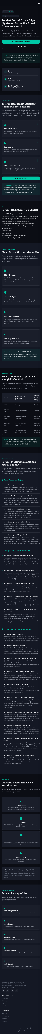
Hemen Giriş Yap (21, 178)
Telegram (4, 1021)
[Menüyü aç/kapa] (38, 3)
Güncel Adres (5, 1016)
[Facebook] (12, 990)
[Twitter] (3, 990)
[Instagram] (7, 990)
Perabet (4, 11)
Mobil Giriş (4, 1013)
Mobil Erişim (5, 1001)
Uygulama (4, 1018)
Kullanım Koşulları (16, 1031)
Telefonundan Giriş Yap (21, 41)
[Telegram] (16, 990)
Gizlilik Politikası (26, 1031)
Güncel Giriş (5, 998)
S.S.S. (3, 1003)
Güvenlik (4, 1006)
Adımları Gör (21, 47)
